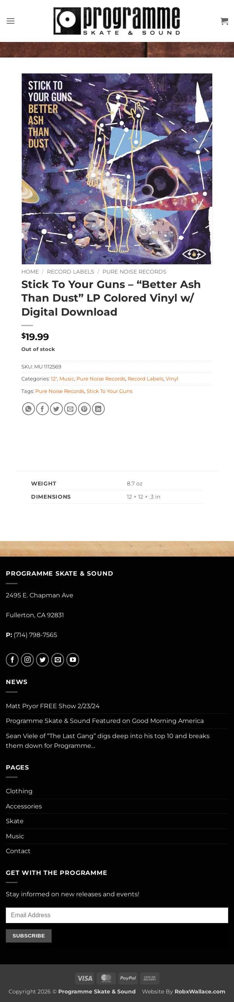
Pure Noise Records (134, 272)
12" (54, 379)
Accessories (24, 806)
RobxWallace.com (200, 991)
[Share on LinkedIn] (98, 408)
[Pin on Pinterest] (84, 408)
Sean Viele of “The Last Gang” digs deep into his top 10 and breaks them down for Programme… (108, 741)
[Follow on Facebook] (12, 660)
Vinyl (172, 379)
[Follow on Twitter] (42, 660)
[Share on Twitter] (56, 408)
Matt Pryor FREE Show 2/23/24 (53, 706)
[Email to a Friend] (70, 408)
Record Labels (70, 272)
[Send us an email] (57, 660)
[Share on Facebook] (42, 408)
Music (66, 379)
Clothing (19, 791)
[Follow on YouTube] (72, 660)
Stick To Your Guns (109, 391)
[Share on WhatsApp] (28, 408)
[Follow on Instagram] (27, 660)
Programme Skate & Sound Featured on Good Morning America (105, 720)
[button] (10, 20)
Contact (18, 851)
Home (30, 272)
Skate (15, 821)
